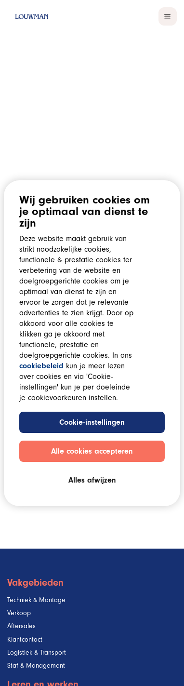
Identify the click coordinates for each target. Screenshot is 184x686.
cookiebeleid (41, 367)
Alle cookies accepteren (92, 452)
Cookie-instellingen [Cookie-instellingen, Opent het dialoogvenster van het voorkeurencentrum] (92, 423)
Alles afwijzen (92, 481)
